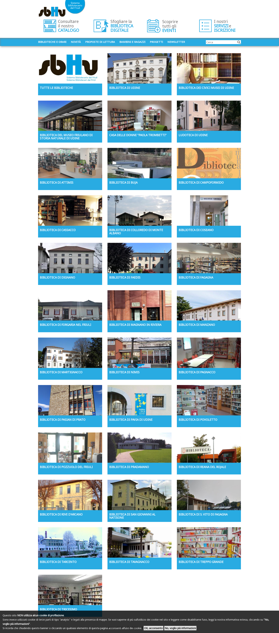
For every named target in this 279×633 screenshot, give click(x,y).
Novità (76, 42)
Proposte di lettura (100, 42)
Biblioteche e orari (52, 42)
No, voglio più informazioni (180, 628)
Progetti (156, 42)
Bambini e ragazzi (132, 42)
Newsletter (176, 42)
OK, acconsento (153, 628)
